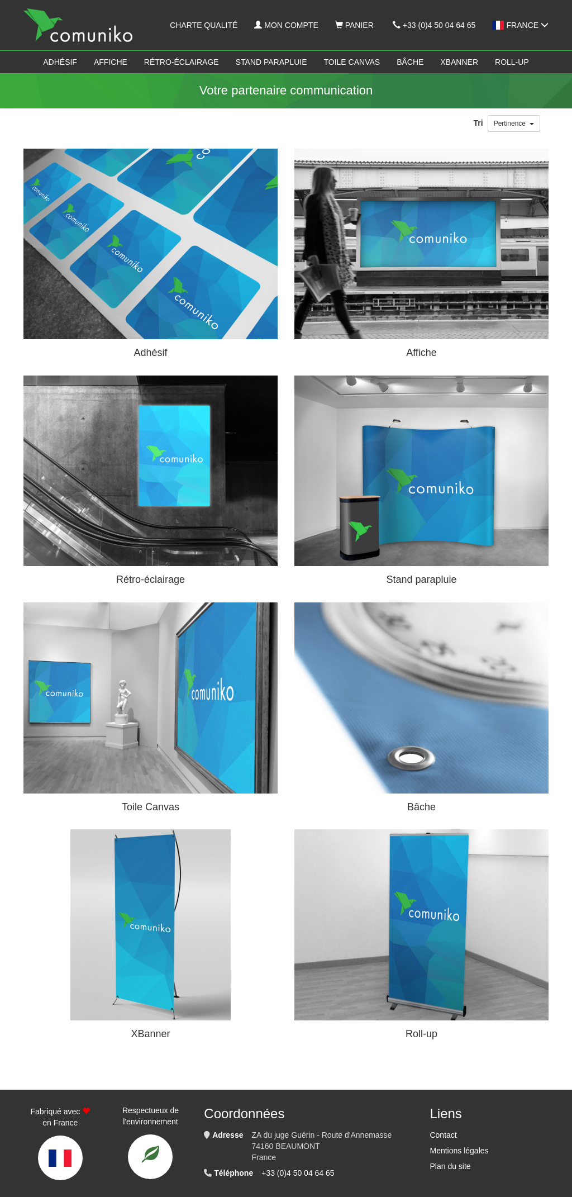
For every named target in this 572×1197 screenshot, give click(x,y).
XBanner (459, 62)
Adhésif (60, 62)
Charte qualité (203, 25)
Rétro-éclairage (181, 62)
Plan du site (450, 1166)
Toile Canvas (352, 62)
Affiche (110, 62)
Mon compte (286, 25)
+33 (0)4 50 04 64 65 (434, 25)
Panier (354, 25)
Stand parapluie (271, 62)
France (520, 25)
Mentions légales (459, 1150)
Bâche (410, 62)
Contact (443, 1134)
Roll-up (512, 62)
